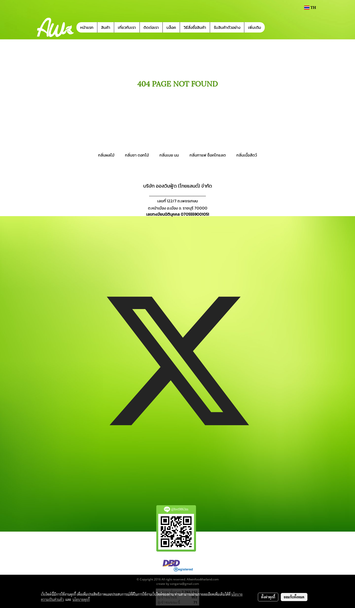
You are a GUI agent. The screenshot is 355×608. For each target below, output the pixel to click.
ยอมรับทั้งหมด (294, 597)
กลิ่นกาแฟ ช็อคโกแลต (208, 155)
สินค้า (105, 27)
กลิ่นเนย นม (169, 155)
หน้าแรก (86, 27)
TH (310, 7)
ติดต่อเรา (151, 27)
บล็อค (171, 27)
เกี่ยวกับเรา (127, 27)
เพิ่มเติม (254, 27)
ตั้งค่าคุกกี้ (268, 597)
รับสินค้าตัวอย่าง (227, 27)
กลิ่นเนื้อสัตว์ (246, 155)
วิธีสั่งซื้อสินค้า (195, 27)
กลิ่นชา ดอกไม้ (137, 155)
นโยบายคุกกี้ (81, 599)
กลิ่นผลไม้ (106, 155)
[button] (272, 27)
